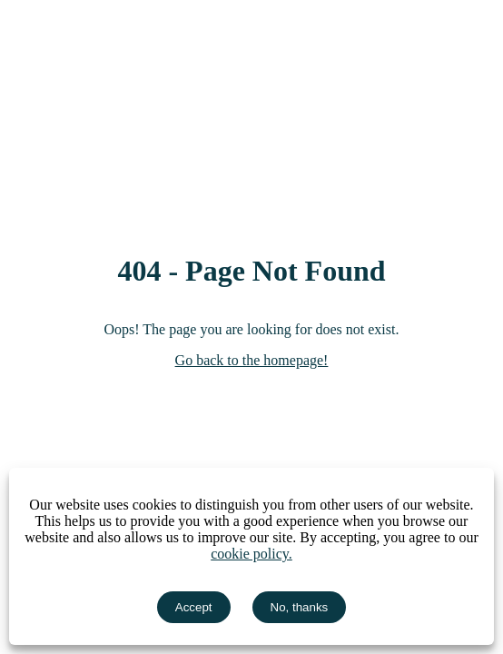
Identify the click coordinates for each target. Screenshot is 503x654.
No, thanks (300, 607)
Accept (193, 607)
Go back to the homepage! (252, 360)
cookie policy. (251, 553)
